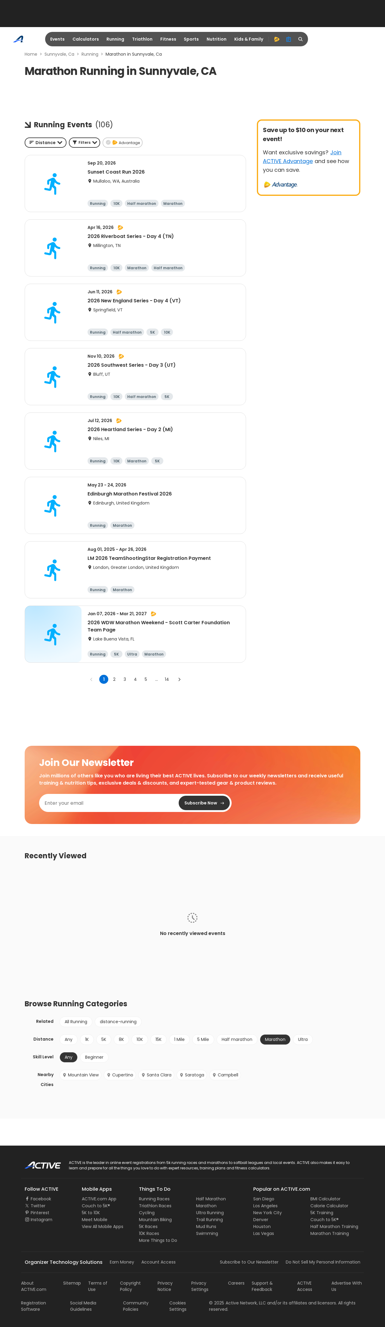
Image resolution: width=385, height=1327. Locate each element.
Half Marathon (211, 1199)
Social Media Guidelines (83, 1306)
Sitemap (72, 1283)
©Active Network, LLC (237, 1303)
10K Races (149, 1233)
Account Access (158, 1262)
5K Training (321, 1213)
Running (115, 39)
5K (103, 1039)
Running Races (154, 1199)
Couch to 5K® (96, 1206)
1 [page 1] (104, 679)
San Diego (263, 1199)
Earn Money (122, 1262)
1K (87, 1039)
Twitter (38, 1206)
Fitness (168, 39)
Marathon (275, 1039)
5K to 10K (91, 1213)
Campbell (225, 1075)
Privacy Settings (199, 1286)
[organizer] (288, 39)
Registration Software (33, 1306)
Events (57, 39)
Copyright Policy (130, 1286)
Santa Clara (156, 1075)
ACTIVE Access (304, 1286)
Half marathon (237, 1039)
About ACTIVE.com (33, 1286)
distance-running (118, 1022)
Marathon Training (329, 1233)
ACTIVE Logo (37, 1163)
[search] (300, 39)
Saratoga (191, 1075)
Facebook (41, 1199)
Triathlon (142, 39)
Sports (191, 39)
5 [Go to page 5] (146, 679)
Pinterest (40, 1213)
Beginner (94, 1057)
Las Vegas (263, 1233)
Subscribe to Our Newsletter (249, 1262)
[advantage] (276, 39)
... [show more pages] (156, 679)
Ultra (303, 1039)
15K (159, 1039)
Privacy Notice (165, 1286)
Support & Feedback (262, 1286)
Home (31, 54)
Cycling (147, 1213)
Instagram (41, 1220)
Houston (262, 1227)
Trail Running (209, 1220)
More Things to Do (158, 1240)
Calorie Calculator (329, 1206)
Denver (260, 1220)
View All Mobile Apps (102, 1227)
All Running (76, 1022)
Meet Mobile (94, 1220)
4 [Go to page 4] (135, 679)
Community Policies (136, 1306)
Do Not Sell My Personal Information (323, 1262)
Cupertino (119, 1075)
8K (121, 1039)
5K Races (148, 1227)
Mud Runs (206, 1227)
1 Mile (179, 1039)
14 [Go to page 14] (167, 679)
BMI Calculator (325, 1199)
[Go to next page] (179, 679)
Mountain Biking (155, 1220)
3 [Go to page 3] (125, 679)
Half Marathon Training (334, 1227)
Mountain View (80, 1075)
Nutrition (216, 39)
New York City (267, 1213)
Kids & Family (248, 39)
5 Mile (203, 1039)
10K (140, 1039)
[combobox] (45, 142)
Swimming (207, 1233)
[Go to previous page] (91, 679)
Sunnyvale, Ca (59, 54)
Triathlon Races (155, 1206)
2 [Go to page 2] (114, 679)
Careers (236, 1283)
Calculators (85, 39)
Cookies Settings (177, 1306)
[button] (84, 142)
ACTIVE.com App (99, 1199)
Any (68, 1039)
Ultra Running (210, 1213)
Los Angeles (265, 1206)
